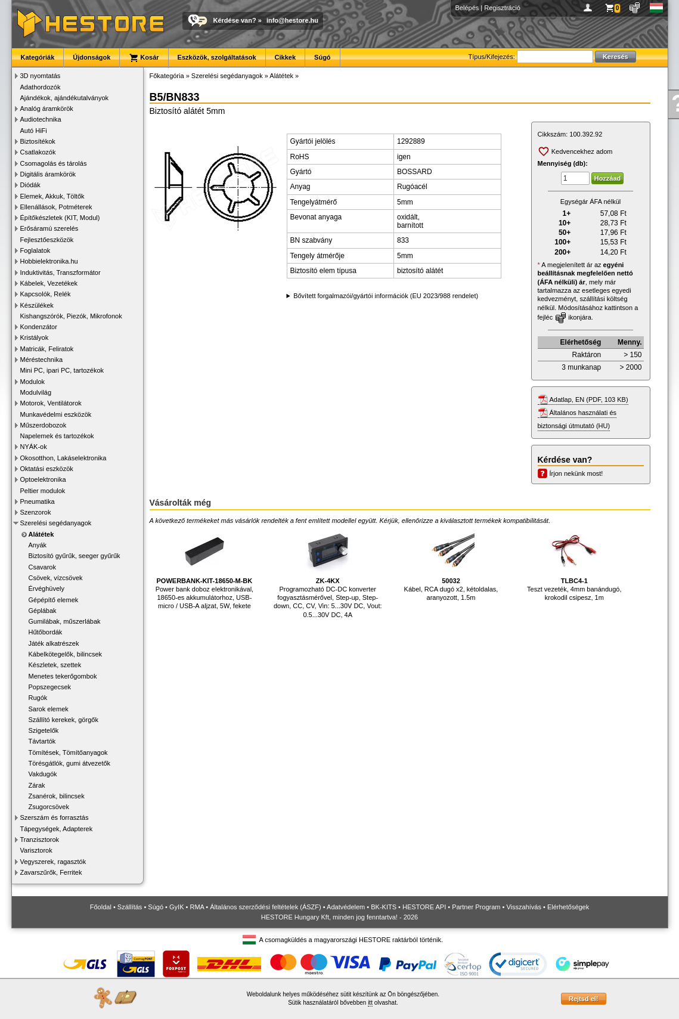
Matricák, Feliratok (47, 348)
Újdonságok (91, 57)
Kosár (144, 58)
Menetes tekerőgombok (63, 676)
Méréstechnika (41, 359)
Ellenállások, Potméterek (56, 206)
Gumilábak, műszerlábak (65, 621)
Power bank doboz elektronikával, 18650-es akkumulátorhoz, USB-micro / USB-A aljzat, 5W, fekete (204, 567)
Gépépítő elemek (54, 599)
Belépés (467, 7)
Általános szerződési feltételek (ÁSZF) (265, 906)
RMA (197, 906)
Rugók (38, 697)
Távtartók (42, 741)
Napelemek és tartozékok (57, 435)
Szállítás (129, 906)
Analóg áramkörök (46, 108)
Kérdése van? (234, 20)
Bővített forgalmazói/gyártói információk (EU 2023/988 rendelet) (385, 295)
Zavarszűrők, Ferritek (51, 872)
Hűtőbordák (46, 632)
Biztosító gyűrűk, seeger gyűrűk (74, 555)
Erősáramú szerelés (49, 228)
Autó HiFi (33, 130)
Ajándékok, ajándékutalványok (64, 97)
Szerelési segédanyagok (56, 522)
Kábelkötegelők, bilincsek (66, 654)
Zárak (37, 785)
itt (370, 1002)
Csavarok (42, 567)
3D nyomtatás (40, 75)
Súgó (322, 57)
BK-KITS (383, 906)
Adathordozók (40, 87)
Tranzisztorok (40, 839)
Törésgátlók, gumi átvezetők (70, 763)
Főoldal (100, 906)
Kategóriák (38, 57)
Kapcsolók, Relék (45, 294)
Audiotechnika (40, 119)
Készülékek (37, 305)
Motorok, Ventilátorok (51, 403)
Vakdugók (43, 774)
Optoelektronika (43, 479)
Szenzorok (35, 512)
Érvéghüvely (47, 588)
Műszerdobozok (43, 425)
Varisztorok (36, 850)
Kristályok (34, 337)
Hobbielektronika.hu (49, 261)
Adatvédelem (346, 906)
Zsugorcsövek (49, 806)
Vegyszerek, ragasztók (53, 861)
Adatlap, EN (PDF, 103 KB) (589, 399)
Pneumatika (37, 501)
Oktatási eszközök (46, 468)
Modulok (32, 381)
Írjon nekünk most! (576, 473)
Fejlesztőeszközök (47, 239)
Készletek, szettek (55, 664)
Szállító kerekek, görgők (63, 719)
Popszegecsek (50, 686)
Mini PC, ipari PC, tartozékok (62, 370)
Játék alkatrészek (54, 643)
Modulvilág (36, 392)
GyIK (176, 906)
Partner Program (476, 906)
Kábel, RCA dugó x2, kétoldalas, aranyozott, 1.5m (451, 563)
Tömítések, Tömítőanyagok (68, 752)
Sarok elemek (49, 709)
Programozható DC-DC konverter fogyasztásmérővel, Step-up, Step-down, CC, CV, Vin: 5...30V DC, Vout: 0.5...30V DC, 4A (328, 572)
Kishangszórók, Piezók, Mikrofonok (71, 316)
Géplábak (43, 610)
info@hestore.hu (292, 20)
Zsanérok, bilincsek (57, 796)
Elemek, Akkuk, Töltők (52, 196)
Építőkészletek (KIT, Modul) (60, 217)
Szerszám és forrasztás (54, 817)
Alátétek (41, 534)
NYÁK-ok (33, 446)
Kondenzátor (38, 326)
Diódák (30, 184)
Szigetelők (44, 730)
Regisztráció (502, 7)
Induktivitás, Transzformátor (60, 272)
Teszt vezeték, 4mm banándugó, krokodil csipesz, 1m (574, 563)
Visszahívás (523, 906)
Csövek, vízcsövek (56, 577)
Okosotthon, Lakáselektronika (63, 458)
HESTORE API (424, 906)
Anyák (38, 545)
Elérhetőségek (568, 906)
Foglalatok (35, 250)
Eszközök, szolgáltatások (217, 57)
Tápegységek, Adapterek (56, 828)
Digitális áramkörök (48, 174)
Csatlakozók (38, 152)
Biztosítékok (37, 141)
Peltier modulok (43, 490)
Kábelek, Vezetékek (49, 283)
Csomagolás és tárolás (53, 163)
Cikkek (285, 57)
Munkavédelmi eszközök (56, 414)
